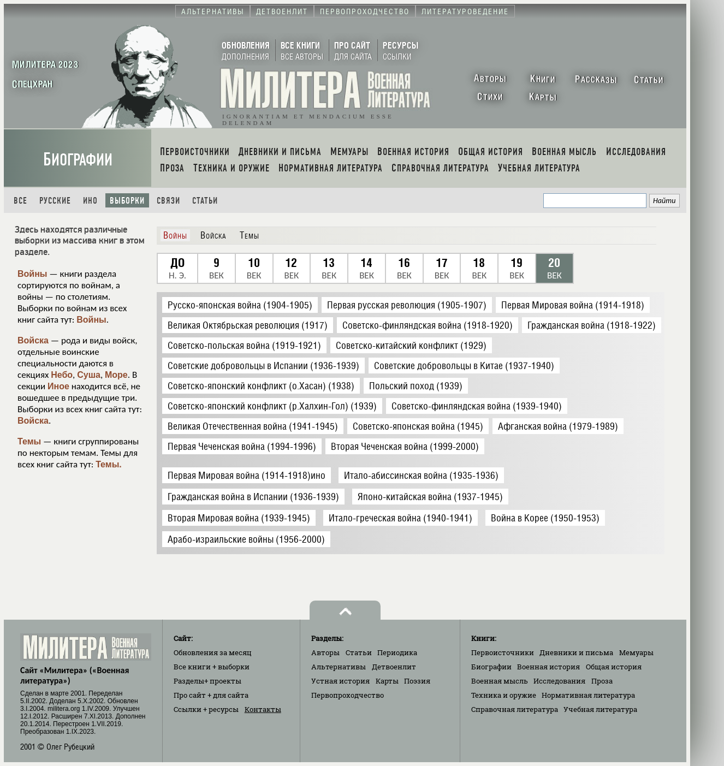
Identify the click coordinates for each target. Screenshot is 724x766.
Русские (55, 200)
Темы (29, 441)
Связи (168, 200)
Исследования (559, 681)
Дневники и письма (576, 652)
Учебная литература (600, 709)
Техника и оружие (503, 695)
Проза (602, 681)
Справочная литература (514, 709)
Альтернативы (338, 667)
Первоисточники (502, 652)
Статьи (205, 200)
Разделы (207, 681)
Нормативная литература (588, 695)
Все (20, 200)
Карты (387, 681)
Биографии (77, 160)
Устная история (340, 681)
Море (116, 374)
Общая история (614, 667)
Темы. (109, 464)
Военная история (548, 667)
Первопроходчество (347, 695)
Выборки (127, 200)
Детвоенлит (394, 667)
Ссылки (206, 709)
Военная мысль (499, 681)
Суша (88, 374)
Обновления (213, 652)
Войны (32, 273)
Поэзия (417, 681)
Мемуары (636, 652)
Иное (58, 386)
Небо (62, 374)
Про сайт (211, 695)
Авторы (325, 652)
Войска (33, 340)
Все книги (212, 667)
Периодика (397, 652)
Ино (90, 200)
